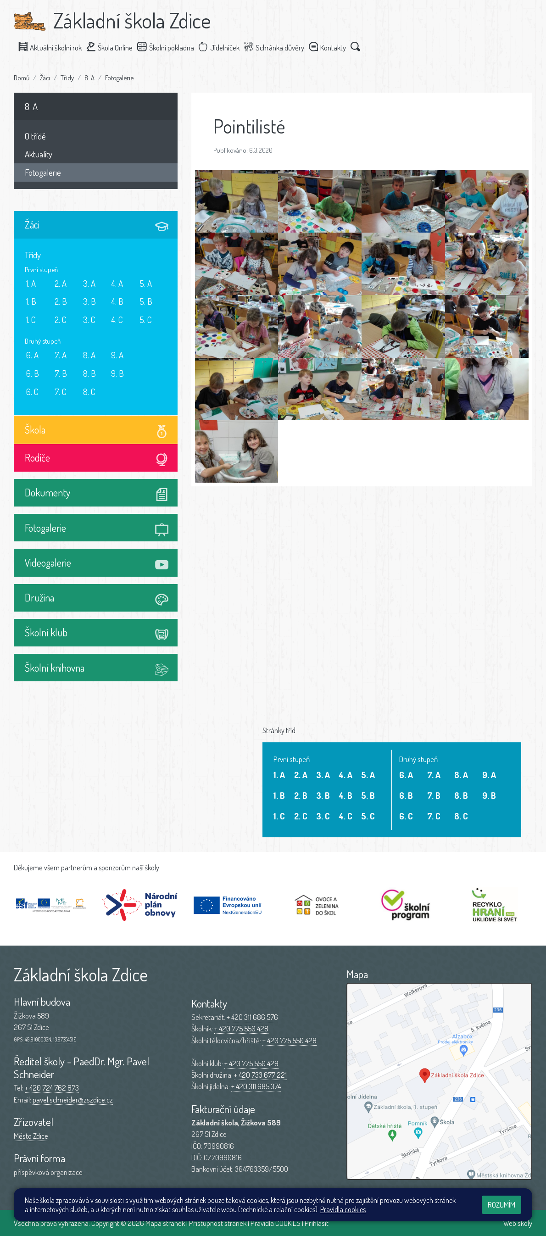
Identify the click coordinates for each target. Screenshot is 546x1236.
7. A (61, 355)
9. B (117, 373)
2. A (61, 283)
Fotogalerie (119, 77)
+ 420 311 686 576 (252, 1017)
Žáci (45, 77)
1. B (31, 301)
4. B (117, 301)
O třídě (35, 136)
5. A (145, 283)
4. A (117, 283)
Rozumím (501, 1204)
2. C (61, 319)
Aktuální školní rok (54, 47)
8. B (89, 373)
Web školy (517, 1223)
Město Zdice (31, 1136)
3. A (89, 283)
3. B (89, 301)
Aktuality (38, 154)
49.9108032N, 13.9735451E (50, 1039)
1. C (31, 319)
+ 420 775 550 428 (241, 1028)
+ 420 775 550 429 (251, 1063)
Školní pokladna (169, 47)
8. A (89, 77)
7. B (61, 373)
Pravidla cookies (343, 1209)
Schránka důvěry (278, 47)
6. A (32, 355)
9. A (117, 355)
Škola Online (113, 47)
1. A (31, 283)
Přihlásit (317, 1223)
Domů (21, 77)
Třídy (67, 77)
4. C (117, 319)
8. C (89, 391)
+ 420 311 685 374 (256, 1086)
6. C (32, 391)
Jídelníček (223, 47)
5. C (145, 319)
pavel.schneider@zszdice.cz (73, 1099)
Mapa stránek (165, 1223)
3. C (89, 319)
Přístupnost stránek (217, 1223)
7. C (61, 391)
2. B (61, 301)
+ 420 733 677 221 (260, 1075)
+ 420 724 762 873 (52, 1087)
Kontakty (331, 47)
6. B (32, 373)
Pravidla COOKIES (276, 1223)
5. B (145, 301)
